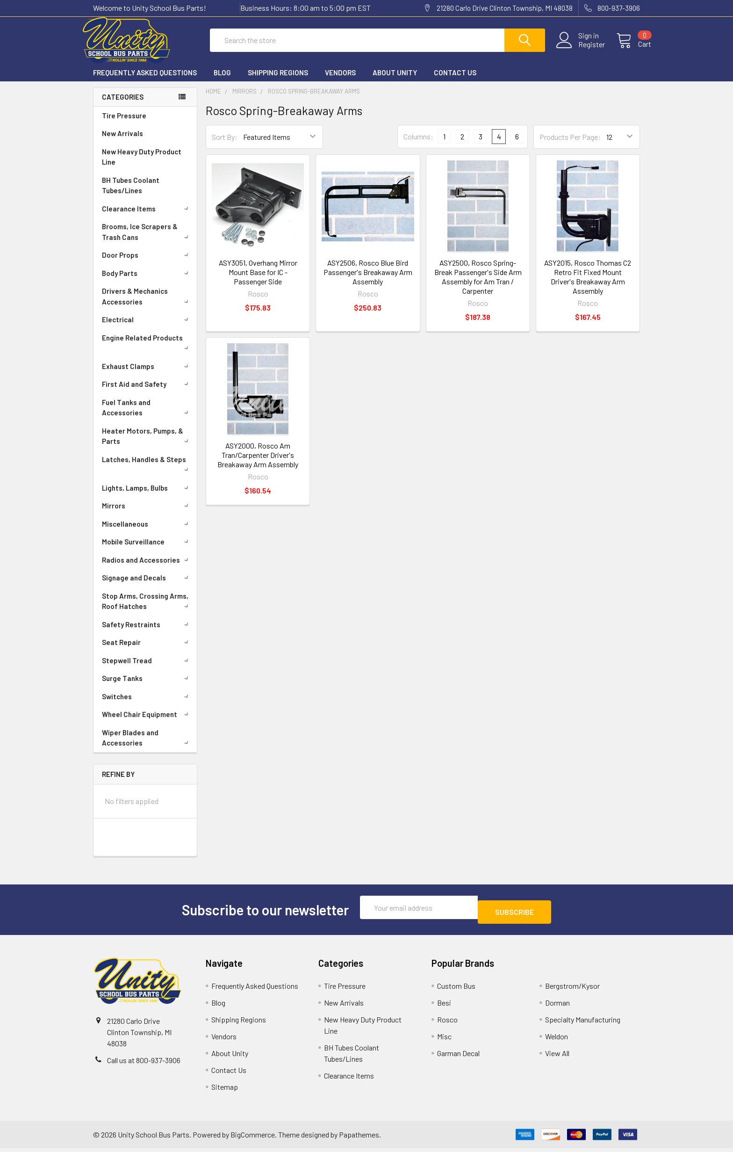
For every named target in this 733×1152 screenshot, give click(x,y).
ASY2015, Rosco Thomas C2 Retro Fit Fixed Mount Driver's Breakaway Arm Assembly (587, 285)
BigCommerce (252, 1138)
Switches (147, 705)
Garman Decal (458, 1056)
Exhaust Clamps (147, 374)
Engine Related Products (147, 350)
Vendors (340, 81)
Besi (444, 1006)
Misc (444, 1040)
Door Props (147, 263)
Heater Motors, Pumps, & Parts (147, 444)
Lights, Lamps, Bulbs (147, 496)
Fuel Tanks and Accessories (147, 416)
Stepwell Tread (147, 669)
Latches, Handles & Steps (147, 472)
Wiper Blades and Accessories (147, 746)
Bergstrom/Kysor (572, 989)
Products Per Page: (570, 145)
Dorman (557, 1006)
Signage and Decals (147, 586)
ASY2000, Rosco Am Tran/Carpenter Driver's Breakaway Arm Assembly (257, 463)
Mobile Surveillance (147, 550)
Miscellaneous (147, 532)
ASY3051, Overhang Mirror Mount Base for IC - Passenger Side (258, 280)
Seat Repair (147, 650)
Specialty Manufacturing (582, 1023)
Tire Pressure (124, 124)
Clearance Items (147, 217)
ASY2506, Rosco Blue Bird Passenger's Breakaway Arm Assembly (367, 280)
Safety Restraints (147, 633)
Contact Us (455, 81)
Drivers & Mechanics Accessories (147, 304)
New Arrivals (122, 142)
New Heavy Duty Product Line (141, 165)
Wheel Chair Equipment (147, 722)
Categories (123, 105)
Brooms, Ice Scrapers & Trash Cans (147, 240)
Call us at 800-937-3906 (143, 1063)
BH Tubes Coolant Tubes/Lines (130, 193)
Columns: (418, 144)
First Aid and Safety (147, 392)
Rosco (447, 1023)
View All (557, 1056)
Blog (222, 81)
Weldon (556, 1040)
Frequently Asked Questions (145, 81)
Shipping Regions (278, 81)
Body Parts (147, 281)
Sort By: (224, 145)
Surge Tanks (147, 686)
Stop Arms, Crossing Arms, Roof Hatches (147, 609)
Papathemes (359, 1138)
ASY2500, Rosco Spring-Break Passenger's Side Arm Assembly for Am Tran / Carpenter (478, 285)
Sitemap (224, 1090)
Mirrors (147, 514)
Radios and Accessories (147, 568)
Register (580, 50)
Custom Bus (456, 989)
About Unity (395, 81)
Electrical (147, 328)
